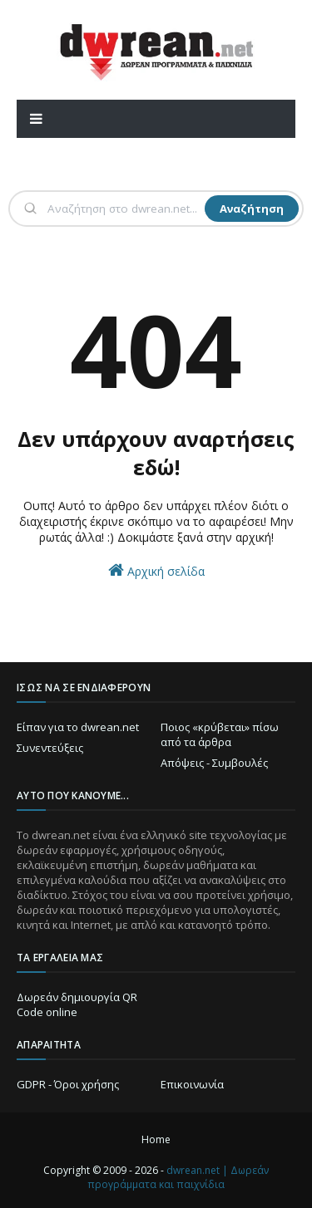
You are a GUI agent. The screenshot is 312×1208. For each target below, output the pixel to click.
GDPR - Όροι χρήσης (68, 1084)
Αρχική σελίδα (156, 570)
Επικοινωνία (192, 1084)
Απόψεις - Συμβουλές (214, 762)
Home (156, 1139)
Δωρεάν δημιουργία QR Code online (77, 1004)
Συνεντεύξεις (50, 747)
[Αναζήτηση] (124, 208)
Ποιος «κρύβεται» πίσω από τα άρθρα (220, 734)
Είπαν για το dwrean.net (78, 726)
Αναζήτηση (252, 208)
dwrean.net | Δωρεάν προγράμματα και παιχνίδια (178, 1177)
